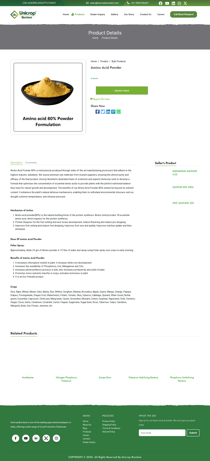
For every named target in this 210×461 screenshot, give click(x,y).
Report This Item (100, 99)
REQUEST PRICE (122, 91)
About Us (87, 425)
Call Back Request (184, 14)
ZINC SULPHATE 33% (183, 203)
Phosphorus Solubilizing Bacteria (182, 379)
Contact (86, 439)
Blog (85, 428)
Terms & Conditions (111, 428)
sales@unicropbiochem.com (104, 3)
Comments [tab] (30, 162)
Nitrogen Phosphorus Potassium (66, 379)
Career (160, 14)
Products (77, 14)
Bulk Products (119, 61)
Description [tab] (16, 162)
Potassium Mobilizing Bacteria (143, 377)
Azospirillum (105, 377)
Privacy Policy (108, 421)
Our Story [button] (129, 14)
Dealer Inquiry (97, 14)
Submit (193, 432)
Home (66, 14)
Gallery (114, 14)
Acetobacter (28, 377)
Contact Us (145, 14)
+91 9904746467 (140, 3)
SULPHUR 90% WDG (183, 187)
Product (104, 61)
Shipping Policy (109, 425)
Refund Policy (108, 432)
